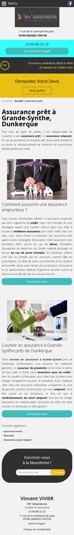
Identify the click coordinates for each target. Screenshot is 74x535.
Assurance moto (13, 431)
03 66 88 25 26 (37, 44)
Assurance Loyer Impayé (17, 439)
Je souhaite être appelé (37, 51)
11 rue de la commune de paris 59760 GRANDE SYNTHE (37, 517)
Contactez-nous (37, 281)
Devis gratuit (37, 90)
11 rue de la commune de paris (37, 33)
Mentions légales (37, 523)
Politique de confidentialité (37, 529)
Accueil (19, 100)
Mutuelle (9, 435)
